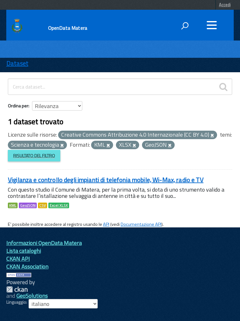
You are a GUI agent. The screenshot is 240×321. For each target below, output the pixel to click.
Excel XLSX (59, 205)
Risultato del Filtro (34, 155)
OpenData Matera (67, 27)
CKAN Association (27, 266)
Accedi (225, 5)
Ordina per (18, 105)
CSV (42, 205)
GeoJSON (27, 205)
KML (12, 205)
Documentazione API (141, 224)
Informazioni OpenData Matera (44, 243)
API (106, 224)
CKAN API (18, 258)
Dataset (17, 63)
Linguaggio (16, 302)
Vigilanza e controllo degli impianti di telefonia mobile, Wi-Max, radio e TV (106, 180)
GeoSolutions (32, 295)
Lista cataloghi (23, 251)
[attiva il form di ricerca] (184, 25)
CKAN (17, 289)
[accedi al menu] (212, 25)
